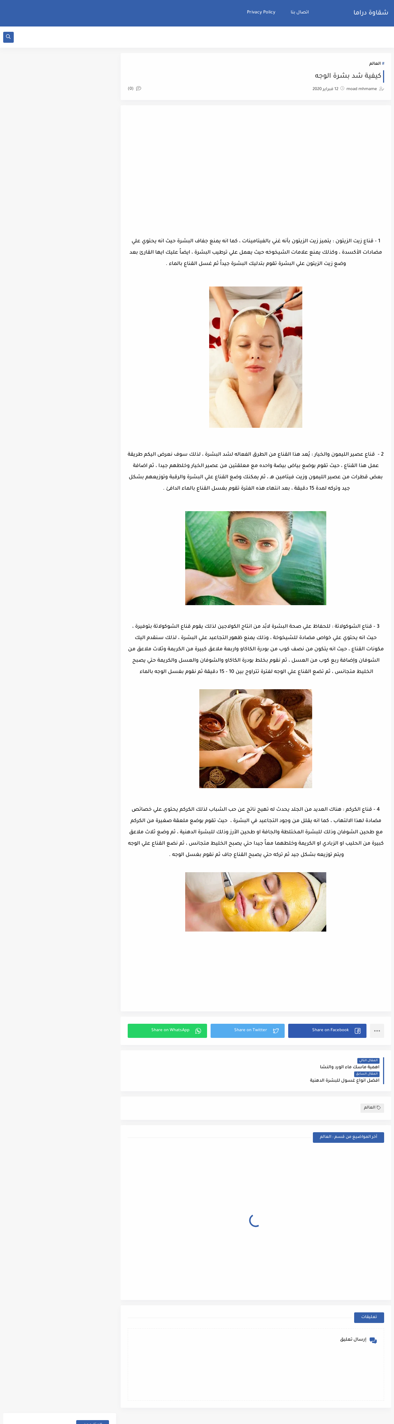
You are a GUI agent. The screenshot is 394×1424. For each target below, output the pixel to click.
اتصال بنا (300, 12)
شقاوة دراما (370, 13)
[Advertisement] (256, 169)
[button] (327, 1031)
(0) (135, 89)
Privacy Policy (261, 12)
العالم (375, 64)
